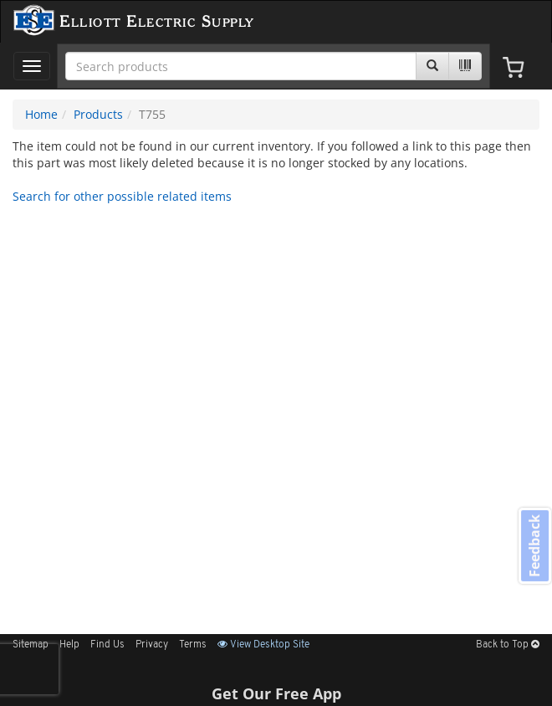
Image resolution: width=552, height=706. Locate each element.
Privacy (151, 645)
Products (98, 114)
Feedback (534, 545)
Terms (193, 645)
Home (41, 114)
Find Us (107, 645)
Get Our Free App (276, 693)
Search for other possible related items (122, 196)
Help (69, 645)
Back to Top (507, 645)
